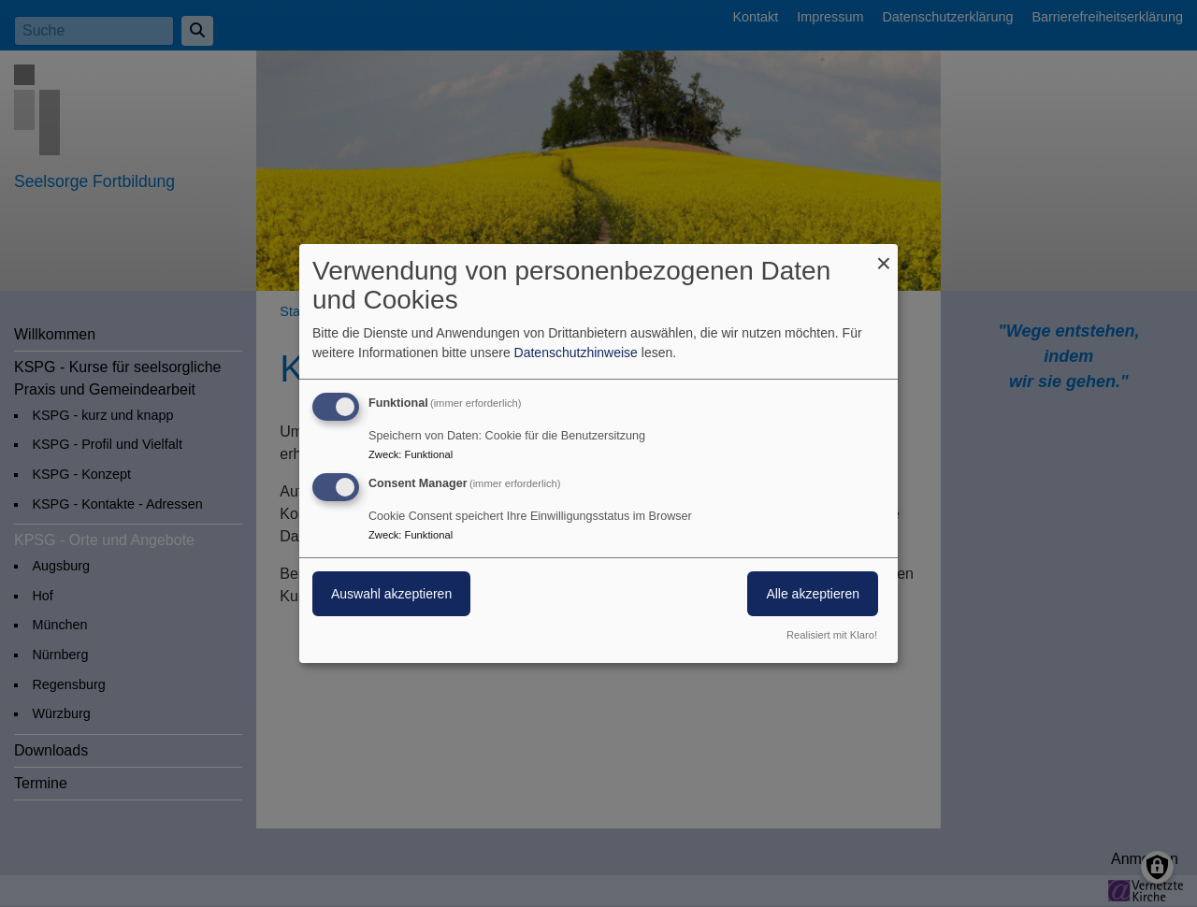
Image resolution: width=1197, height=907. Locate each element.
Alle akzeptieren (812, 593)
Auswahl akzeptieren (391, 593)
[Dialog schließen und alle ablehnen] (884, 255)
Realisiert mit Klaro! (831, 635)
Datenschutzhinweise (576, 352)
